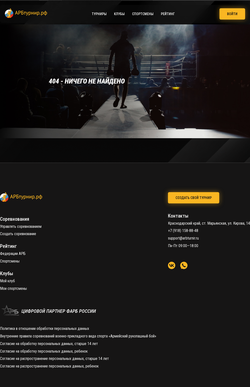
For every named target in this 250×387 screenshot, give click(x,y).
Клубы (119, 14)
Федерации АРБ (13, 253)
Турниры (99, 14)
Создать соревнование (18, 233)
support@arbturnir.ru (183, 238)
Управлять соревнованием (21, 226)
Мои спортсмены (13, 288)
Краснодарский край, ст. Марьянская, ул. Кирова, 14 (209, 223)
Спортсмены (143, 14)
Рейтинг (168, 14)
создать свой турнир (194, 198)
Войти (232, 14)
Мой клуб (7, 281)
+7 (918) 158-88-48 (183, 230)
